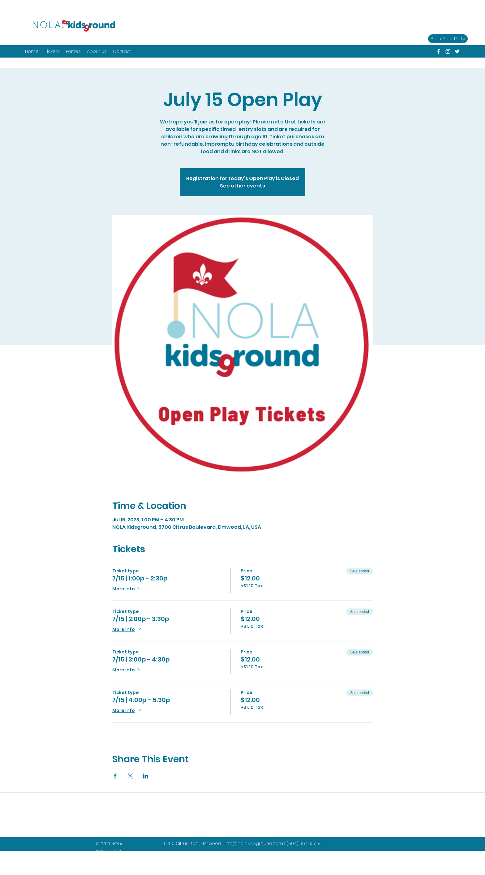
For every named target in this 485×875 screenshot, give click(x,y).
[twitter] (457, 51)
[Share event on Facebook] (115, 776)
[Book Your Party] (448, 38)
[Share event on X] (130, 776)
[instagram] (448, 51)
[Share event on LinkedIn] (145, 776)
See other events (242, 185)
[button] (73, 51)
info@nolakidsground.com (254, 843)
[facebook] (439, 51)
